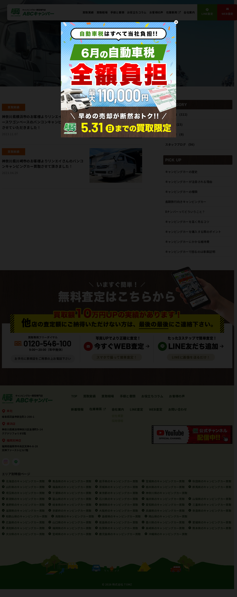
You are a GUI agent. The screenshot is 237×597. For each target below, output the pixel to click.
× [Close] (176, 22)
